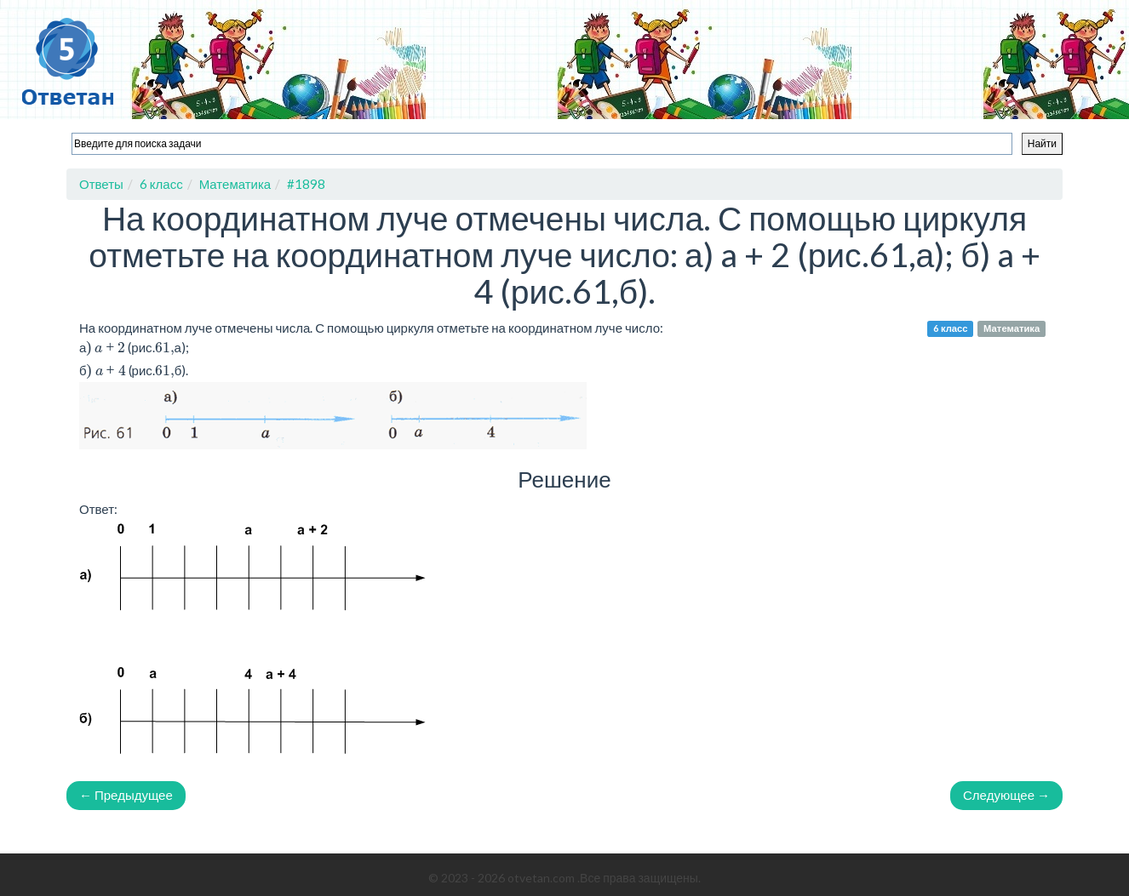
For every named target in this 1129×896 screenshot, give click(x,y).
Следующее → (1006, 794)
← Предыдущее (126, 794)
